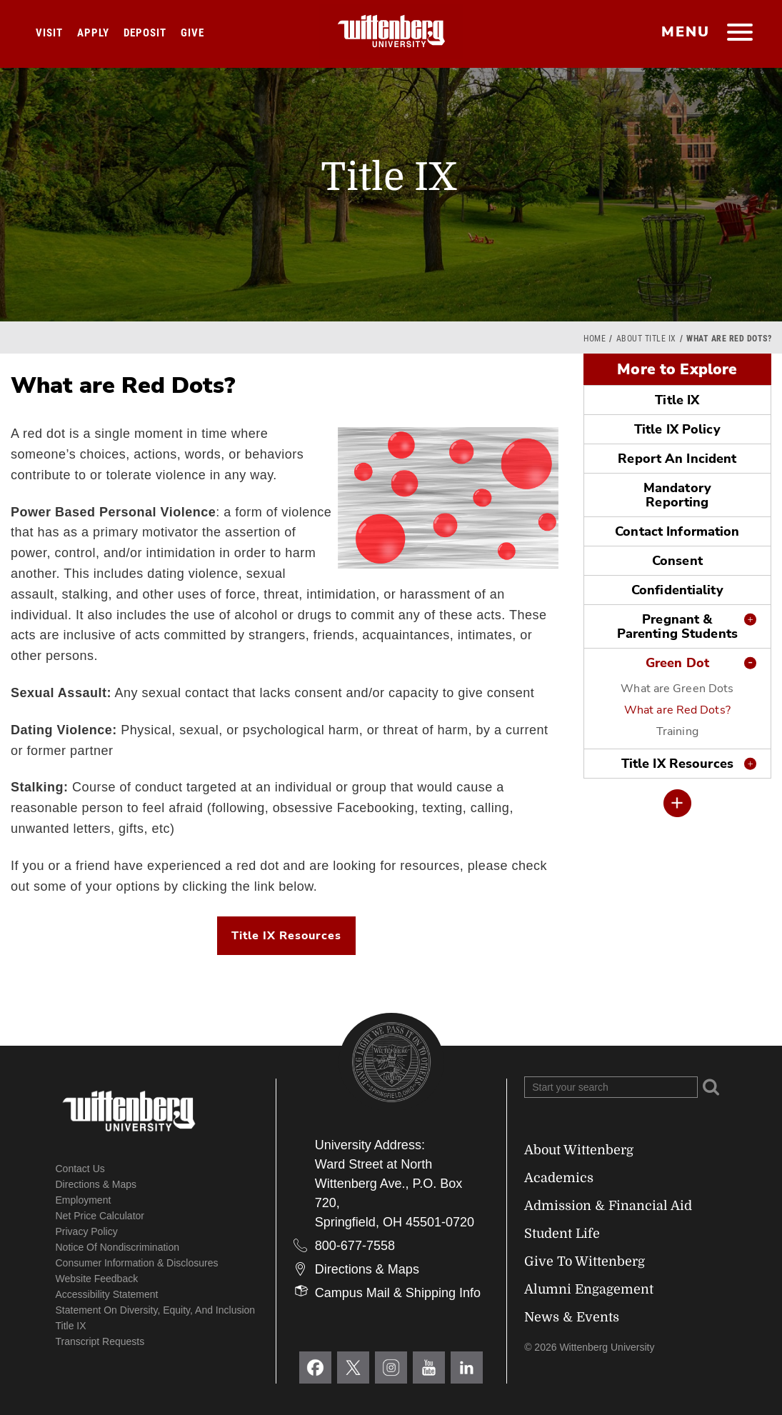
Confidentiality (677, 590)
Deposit (145, 32)
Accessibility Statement (107, 1294)
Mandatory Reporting (677, 495)
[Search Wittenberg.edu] (611, 1087)
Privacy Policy (87, 1231)
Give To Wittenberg (584, 1261)
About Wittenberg (578, 1150)
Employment (83, 1200)
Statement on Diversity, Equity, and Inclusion (156, 1310)
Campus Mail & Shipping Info (398, 1293)
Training (677, 731)
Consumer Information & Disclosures (137, 1263)
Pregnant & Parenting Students (677, 626)
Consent (677, 561)
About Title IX (646, 339)
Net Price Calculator (100, 1215)
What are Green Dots (677, 688)
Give (192, 32)
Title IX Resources (286, 936)
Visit (49, 32)
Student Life (562, 1233)
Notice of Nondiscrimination (118, 1247)
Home (594, 339)
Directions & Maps (96, 1184)
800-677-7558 (355, 1246)
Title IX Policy (677, 429)
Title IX (677, 400)
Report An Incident (677, 458)
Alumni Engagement (588, 1289)
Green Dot (677, 663)
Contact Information (677, 531)
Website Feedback (97, 1278)
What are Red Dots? (677, 710)
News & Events (571, 1317)
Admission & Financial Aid (608, 1206)
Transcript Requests (100, 1341)
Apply (93, 32)
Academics (558, 1178)
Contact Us (80, 1168)
